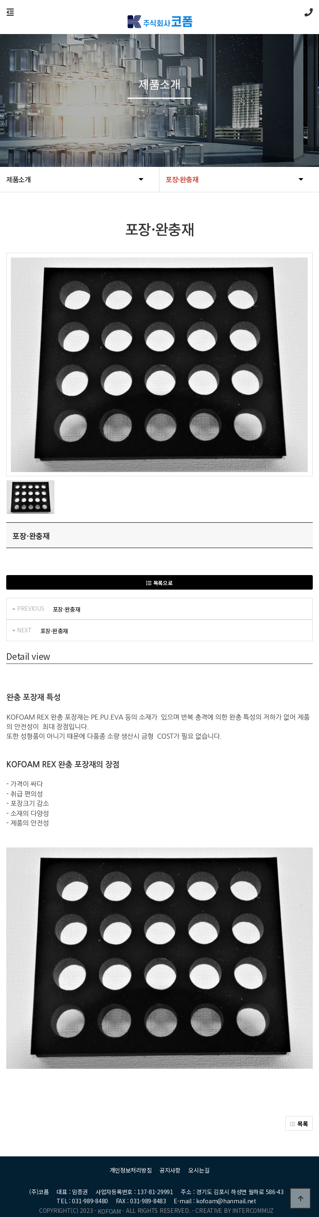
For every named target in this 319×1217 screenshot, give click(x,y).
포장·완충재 (67, 609)
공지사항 (170, 1159)
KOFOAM (109, 1200)
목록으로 (159, 583)
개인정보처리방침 (131, 1159)
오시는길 (198, 1159)
